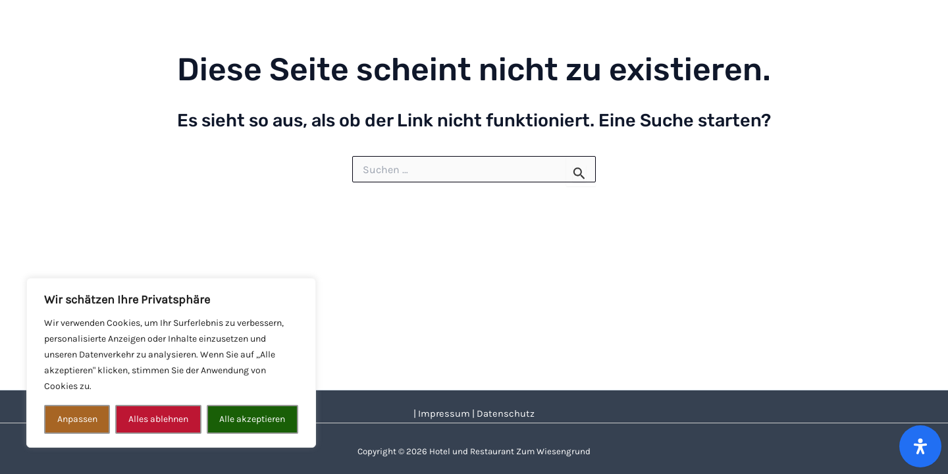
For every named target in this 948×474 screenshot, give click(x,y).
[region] (171, 363)
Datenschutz (506, 413)
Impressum (444, 413)
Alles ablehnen (158, 419)
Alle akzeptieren (252, 419)
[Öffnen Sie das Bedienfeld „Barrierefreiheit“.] (920, 446)
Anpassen (77, 419)
